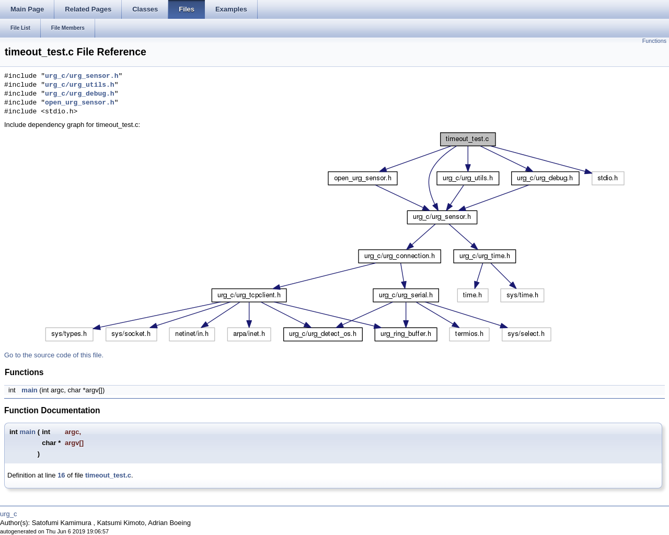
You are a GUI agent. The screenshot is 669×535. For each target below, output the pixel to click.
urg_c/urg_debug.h (79, 94)
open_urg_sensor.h (79, 103)
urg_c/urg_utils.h (79, 85)
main (29, 390)
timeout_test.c (108, 475)
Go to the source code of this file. (53, 355)
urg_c (8, 514)
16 (61, 475)
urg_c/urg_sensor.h (81, 76)
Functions (654, 41)
